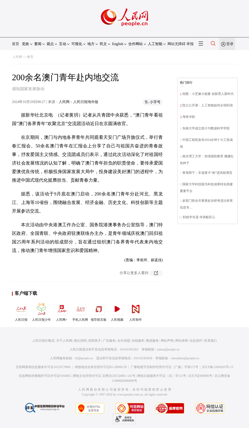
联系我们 (210, 340)
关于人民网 (64, 340)
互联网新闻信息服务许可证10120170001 (43, 367)
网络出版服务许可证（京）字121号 (161, 376)
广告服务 (109, 340)
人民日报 (21, 311)
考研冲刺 (188, 117)
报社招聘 (80, 340)
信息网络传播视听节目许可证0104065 (45, 376)
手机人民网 (80, 311)
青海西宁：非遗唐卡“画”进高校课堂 (207, 172)
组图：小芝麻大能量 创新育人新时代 (208, 94)
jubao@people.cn (168, 349)
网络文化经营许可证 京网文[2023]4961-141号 (104, 376)
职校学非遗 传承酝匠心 (199, 217)
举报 (190, 44)
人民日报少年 (41, 311)
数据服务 (152, 340)
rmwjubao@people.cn (185, 358)
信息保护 (196, 340)
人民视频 (117, 311)
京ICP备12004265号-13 (217, 367)
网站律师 (181, 340)
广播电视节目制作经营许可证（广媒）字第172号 (164, 367)
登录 (229, 44)
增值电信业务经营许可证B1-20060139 (101, 367)
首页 (15, 44)
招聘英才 (94, 340)
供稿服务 (138, 340)
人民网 (17, 57)
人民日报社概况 (43, 340)
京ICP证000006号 (200, 376)
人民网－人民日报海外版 (78, 102)
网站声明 (167, 340)
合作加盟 (123, 340)
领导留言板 (98, 311)
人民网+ (62, 311)
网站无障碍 (177, 44)
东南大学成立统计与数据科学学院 (206, 128)
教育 (30, 57)
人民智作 (135, 311)
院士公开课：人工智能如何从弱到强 (207, 105)
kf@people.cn (84, 358)
